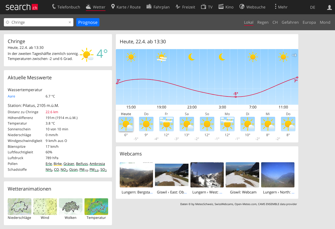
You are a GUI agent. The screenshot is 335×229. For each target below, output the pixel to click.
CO (56, 169)
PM (83, 169)
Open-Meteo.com (246, 204)
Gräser (68, 163)
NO (64, 169)
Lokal (248, 22)
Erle (49, 163)
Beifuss (82, 163)
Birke (58, 163)
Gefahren (290, 22)
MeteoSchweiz (204, 204)
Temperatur (96, 217)
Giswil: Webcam (243, 192)
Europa (309, 22)
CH (275, 22)
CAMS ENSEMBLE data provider (277, 204)
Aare (11, 96)
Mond (325, 22)
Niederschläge (19, 217)
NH (49, 169)
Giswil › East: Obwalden (176, 192)
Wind (45, 217)
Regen (263, 22)
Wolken (71, 217)
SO (103, 169)
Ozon (73, 169)
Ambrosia (97, 163)
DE (312, 7)
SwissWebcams (224, 204)
